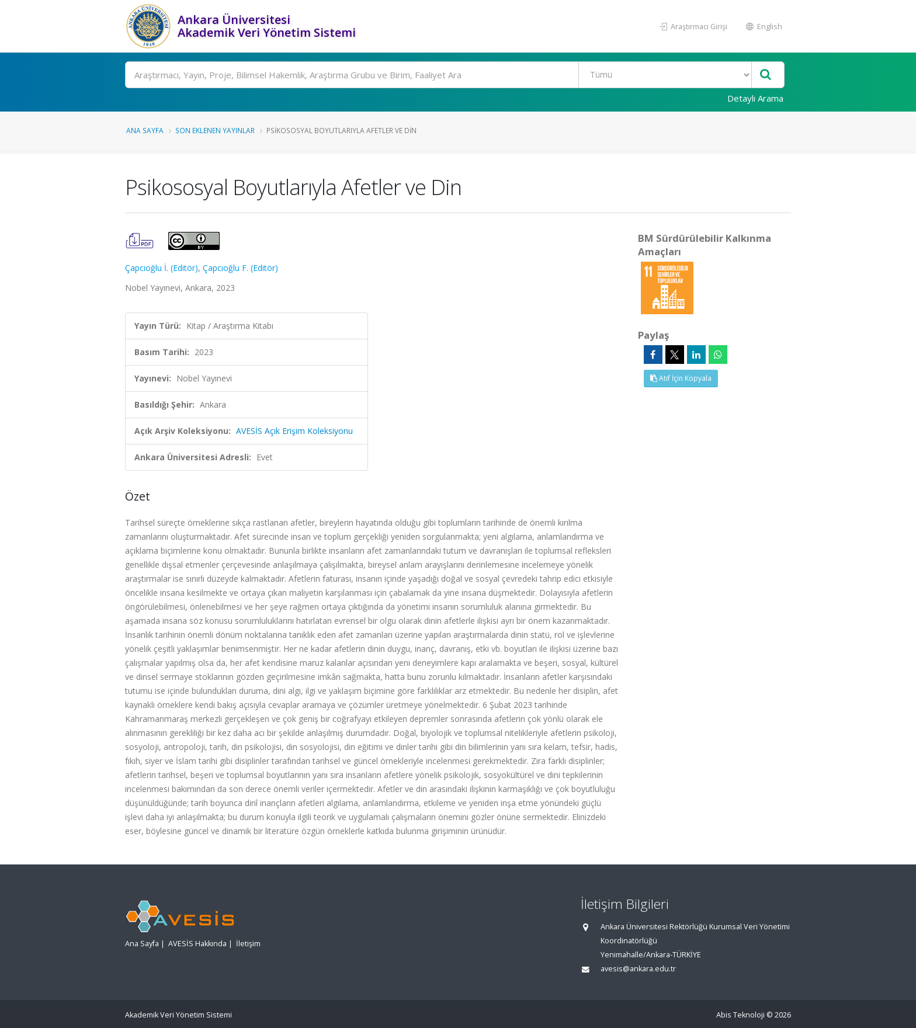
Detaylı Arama (755, 98)
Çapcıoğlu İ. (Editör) (161, 267)
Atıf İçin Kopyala (681, 378)
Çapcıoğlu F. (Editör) (240, 267)
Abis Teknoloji (740, 1015)
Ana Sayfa (145, 130)
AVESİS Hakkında (197, 944)
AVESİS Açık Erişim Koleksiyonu (294, 430)
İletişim (248, 944)
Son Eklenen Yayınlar (215, 130)
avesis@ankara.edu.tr (638, 969)
